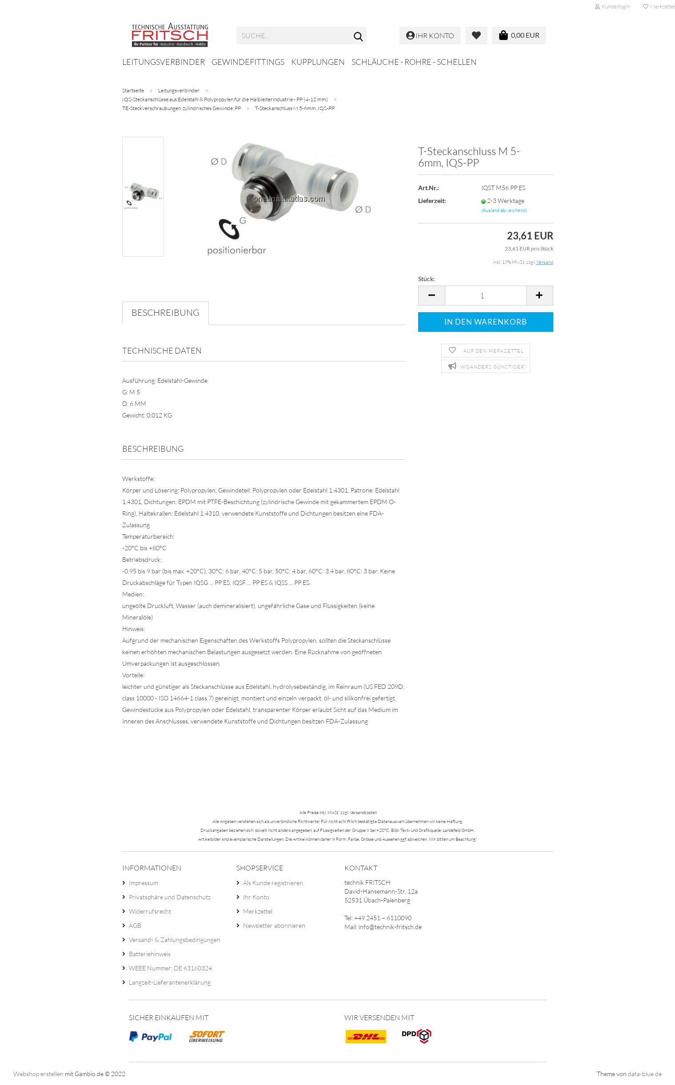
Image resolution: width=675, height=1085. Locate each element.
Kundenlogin (612, 6)
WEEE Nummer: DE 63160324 (170, 968)
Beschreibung (166, 312)
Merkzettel (257, 911)
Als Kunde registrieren (273, 882)
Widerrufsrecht (150, 911)
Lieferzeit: (432, 200)
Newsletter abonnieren (274, 925)
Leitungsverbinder (163, 62)
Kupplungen (318, 62)
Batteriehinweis (150, 954)
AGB (135, 925)
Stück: (426, 278)
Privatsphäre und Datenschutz (170, 897)
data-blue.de (645, 1073)
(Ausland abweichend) (504, 210)
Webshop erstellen (38, 1073)
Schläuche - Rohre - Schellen (414, 62)
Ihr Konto (256, 897)
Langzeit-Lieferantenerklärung (170, 982)
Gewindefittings (248, 62)
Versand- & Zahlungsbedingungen (174, 939)
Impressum (143, 882)
